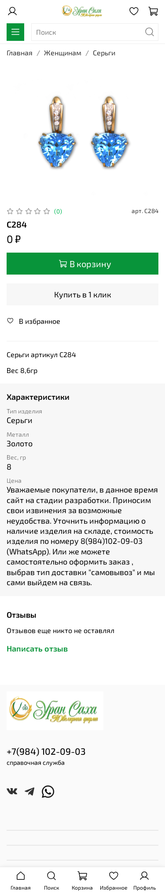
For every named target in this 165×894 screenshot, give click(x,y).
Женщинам (62, 52)
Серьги (104, 52)
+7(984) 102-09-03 (46, 751)
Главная (20, 52)
